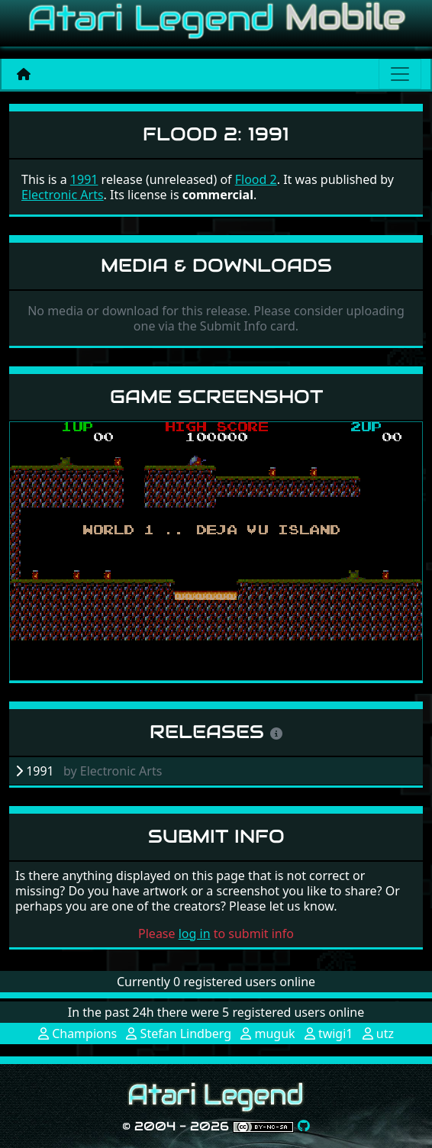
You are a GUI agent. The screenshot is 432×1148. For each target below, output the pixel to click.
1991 (84, 179)
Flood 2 (256, 179)
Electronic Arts (62, 194)
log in (195, 933)
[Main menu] (400, 74)
